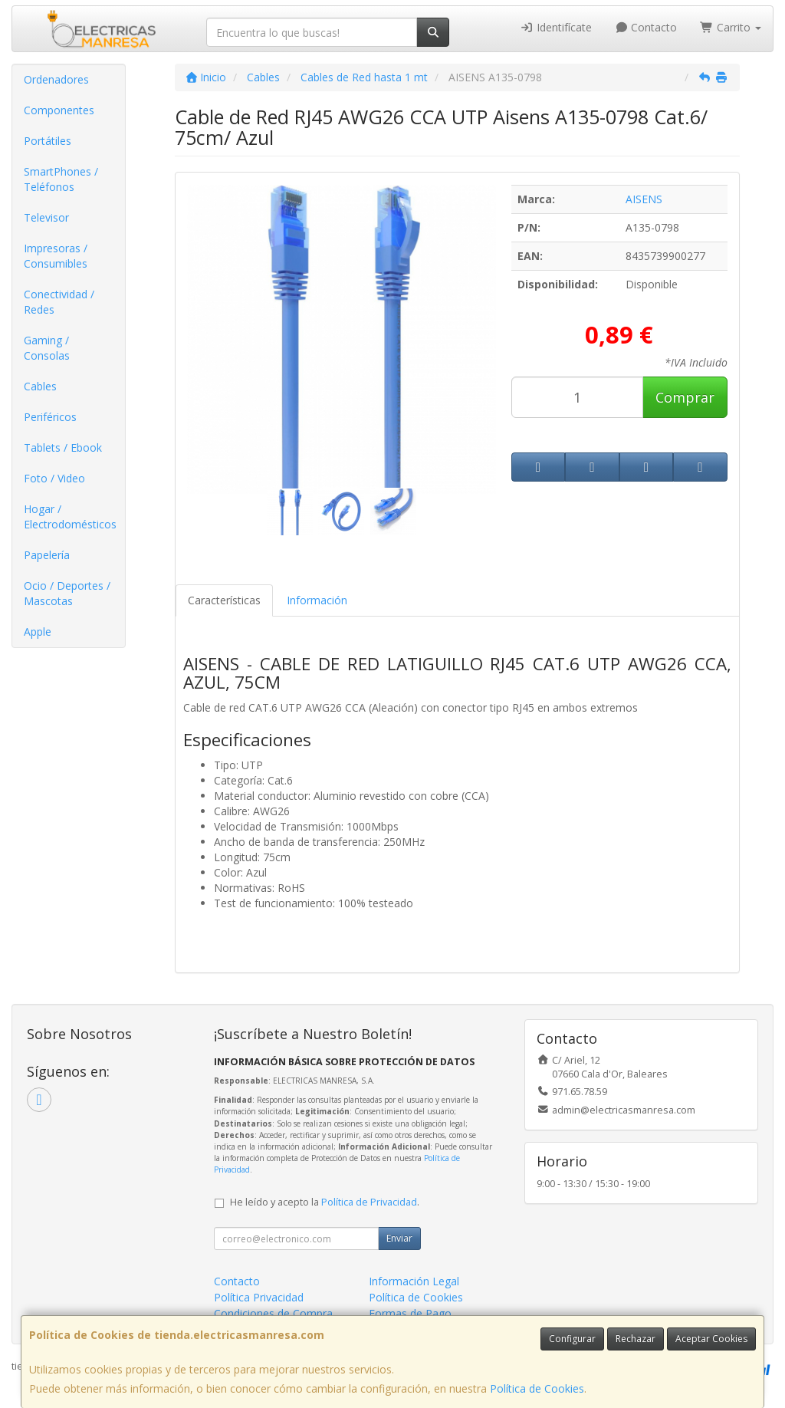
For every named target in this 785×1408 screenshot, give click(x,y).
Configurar (572, 1338)
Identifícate (556, 27)
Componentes (59, 110)
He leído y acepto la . (324, 1202)
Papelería (47, 555)
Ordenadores (56, 79)
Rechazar (635, 1338)
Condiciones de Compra (273, 1313)
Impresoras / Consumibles (55, 256)
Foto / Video (54, 478)
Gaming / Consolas (47, 348)
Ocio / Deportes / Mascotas (67, 593)
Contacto (646, 27)
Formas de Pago (410, 1313)
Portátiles (47, 140)
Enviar (399, 1238)
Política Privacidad (259, 1297)
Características (224, 600)
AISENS (644, 199)
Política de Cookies (537, 1388)
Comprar (684, 397)
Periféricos (50, 417)
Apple (37, 631)
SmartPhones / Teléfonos (61, 179)
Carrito (730, 27)
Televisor (46, 217)
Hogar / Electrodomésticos (70, 516)
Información (317, 600)
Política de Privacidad (369, 1202)
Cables (40, 386)
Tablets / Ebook (63, 447)
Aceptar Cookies (711, 1338)
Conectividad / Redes (59, 302)
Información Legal (414, 1281)
